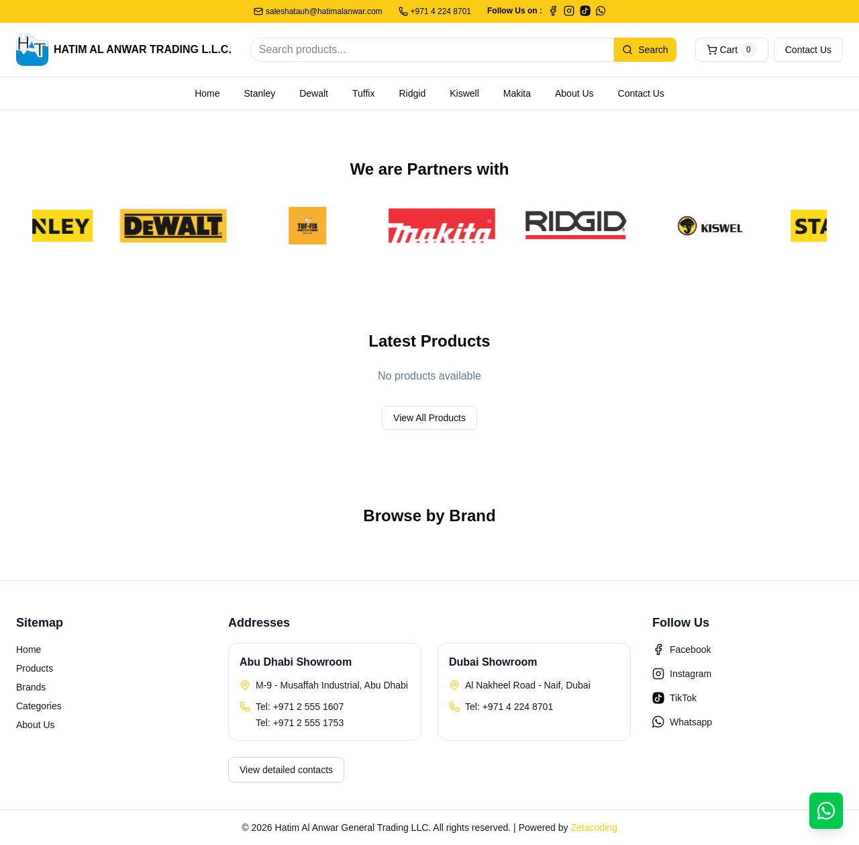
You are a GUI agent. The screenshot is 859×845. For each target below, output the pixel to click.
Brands (31, 687)
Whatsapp (682, 722)
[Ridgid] (583, 225)
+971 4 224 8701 (435, 11)
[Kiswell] (717, 225)
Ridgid (412, 93)
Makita (517, 93)
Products (34, 668)
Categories (39, 706)
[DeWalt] (180, 225)
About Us (574, 93)
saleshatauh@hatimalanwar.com (318, 11)
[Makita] (449, 225)
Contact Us (808, 49)
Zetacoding (593, 827)
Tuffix (363, 93)
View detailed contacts (286, 769)
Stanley (260, 93)
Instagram (681, 674)
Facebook (681, 649)
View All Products (429, 417)
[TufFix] (314, 225)
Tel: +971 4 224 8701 (509, 706)
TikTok (674, 698)
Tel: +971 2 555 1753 (300, 722)
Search (645, 49)
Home (207, 93)
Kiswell (464, 93)
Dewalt (313, 93)
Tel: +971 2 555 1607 (300, 706)
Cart (732, 49)
